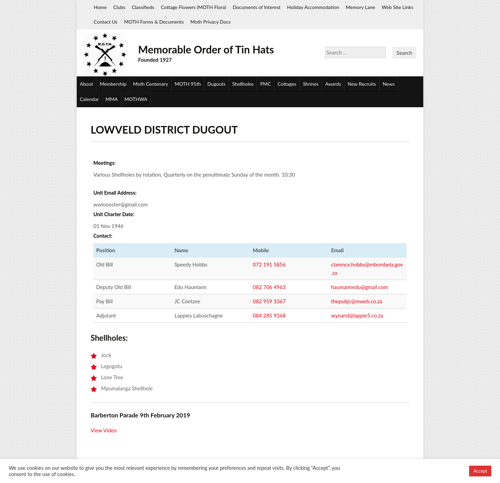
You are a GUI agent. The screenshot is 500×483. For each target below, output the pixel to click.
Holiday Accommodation (313, 7)
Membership (113, 84)
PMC (265, 84)
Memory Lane (360, 7)
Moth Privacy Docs (210, 22)
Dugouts (216, 84)
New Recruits (362, 84)
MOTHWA (135, 99)
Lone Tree (112, 377)
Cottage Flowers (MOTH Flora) (193, 7)
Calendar (89, 99)
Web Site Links (397, 7)
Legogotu (111, 366)
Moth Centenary (150, 84)
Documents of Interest (256, 7)
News (389, 84)
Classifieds (143, 7)
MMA (112, 99)
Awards (333, 84)
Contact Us (105, 22)
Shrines (310, 84)
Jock (106, 355)
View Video (104, 430)
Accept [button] (480, 471)
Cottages (286, 84)
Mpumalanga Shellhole (127, 388)
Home (100, 7)
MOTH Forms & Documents (154, 22)
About (86, 84)
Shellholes (243, 84)
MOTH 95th (188, 84)
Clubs (119, 7)
